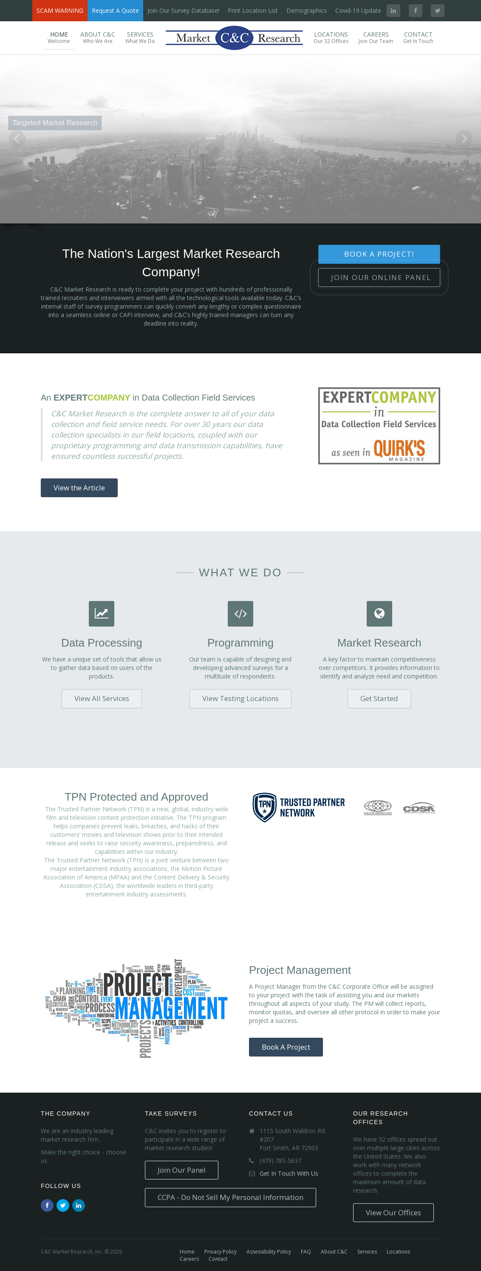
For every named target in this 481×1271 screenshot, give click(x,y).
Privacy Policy (220, 1251)
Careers (376, 37)
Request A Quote (115, 10)
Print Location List (253, 10)
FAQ (306, 1251)
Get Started (379, 698)
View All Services (101, 698)
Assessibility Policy (268, 1251)
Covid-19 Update (358, 10)
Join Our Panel (381, 277)
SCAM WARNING (60, 10)
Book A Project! (379, 254)
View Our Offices (393, 1212)
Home (59, 37)
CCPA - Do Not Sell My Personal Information (230, 1197)
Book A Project (286, 1047)
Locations (331, 37)
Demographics (306, 10)
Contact (418, 37)
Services (140, 37)
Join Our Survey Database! (183, 10)
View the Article (79, 487)
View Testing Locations (240, 698)
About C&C (97, 37)
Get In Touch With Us (289, 1173)
